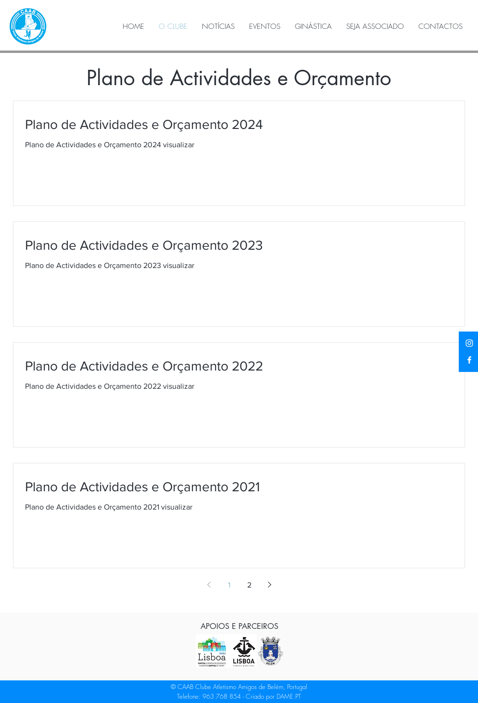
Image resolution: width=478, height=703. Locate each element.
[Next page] (269, 584)
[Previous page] (208, 584)
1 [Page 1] (229, 585)
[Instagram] (469, 343)
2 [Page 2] (249, 585)
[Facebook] (469, 360)
